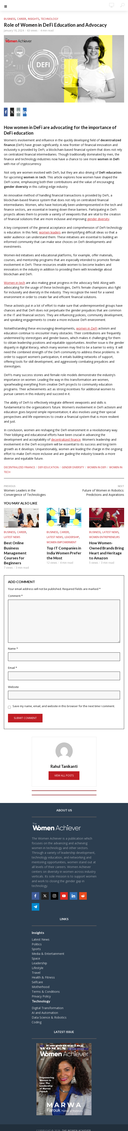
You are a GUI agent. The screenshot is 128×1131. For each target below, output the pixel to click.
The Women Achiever (76, 1124)
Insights (33, 19)
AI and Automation (45, 1007)
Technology (49, 19)
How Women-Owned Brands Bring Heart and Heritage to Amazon (106, 550)
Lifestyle (37, 962)
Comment (15, 590)
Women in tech (14, 283)
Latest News (12, 537)
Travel (36, 967)
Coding (36, 1016)
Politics (37, 938)
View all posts (64, 770)
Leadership (72, 537)
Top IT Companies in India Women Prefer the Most (63, 552)
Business (9, 19)
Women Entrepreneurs (104, 537)
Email (12, 662)
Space (36, 953)
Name (13, 643)
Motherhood (40, 981)
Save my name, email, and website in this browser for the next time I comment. (64, 700)
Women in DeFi (96, 467)
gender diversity (98, 219)
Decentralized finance (19, 467)
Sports (36, 943)
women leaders (50, 232)
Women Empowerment (61, 542)
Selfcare (37, 976)
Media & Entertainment (48, 948)
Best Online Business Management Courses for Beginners (21, 550)
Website (13, 681)
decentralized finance (66, 439)
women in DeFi (86, 328)
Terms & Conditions (46, 986)
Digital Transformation (47, 1002)
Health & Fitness (43, 971)
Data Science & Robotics (49, 1012)
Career (21, 19)
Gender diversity (73, 467)
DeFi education (48, 467)
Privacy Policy (41, 990)
